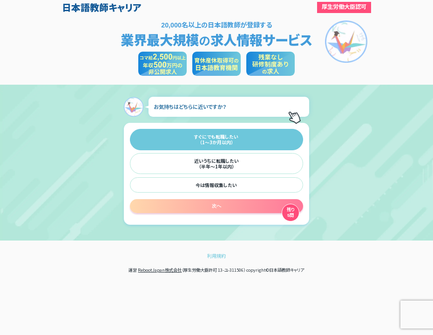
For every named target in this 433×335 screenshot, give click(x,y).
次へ (216, 205)
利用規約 (216, 255)
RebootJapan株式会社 (160, 270)
